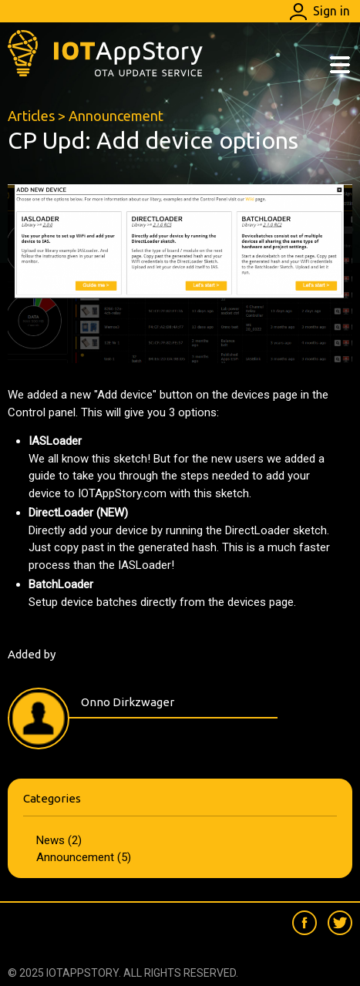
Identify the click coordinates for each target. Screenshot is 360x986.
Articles (31, 115)
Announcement (116, 115)
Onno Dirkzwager (127, 701)
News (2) (59, 840)
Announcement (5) (83, 857)
